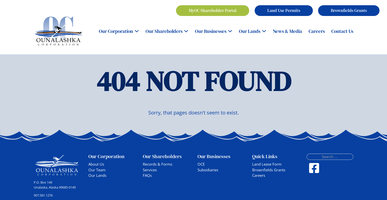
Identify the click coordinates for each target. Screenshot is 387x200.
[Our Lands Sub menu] (264, 31)
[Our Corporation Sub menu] (136, 31)
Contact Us (342, 31)
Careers (317, 31)
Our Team (97, 169)
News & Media (287, 31)
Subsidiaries (207, 169)
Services (150, 169)
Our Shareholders (164, 31)
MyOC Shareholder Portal (212, 10)
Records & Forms (157, 164)
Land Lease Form (267, 164)
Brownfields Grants (349, 10)
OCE (201, 164)
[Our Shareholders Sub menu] (186, 31)
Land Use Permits (283, 10)
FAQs (147, 175)
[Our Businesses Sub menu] (230, 31)
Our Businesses (210, 31)
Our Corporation (116, 31)
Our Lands (249, 31)
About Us (96, 164)
